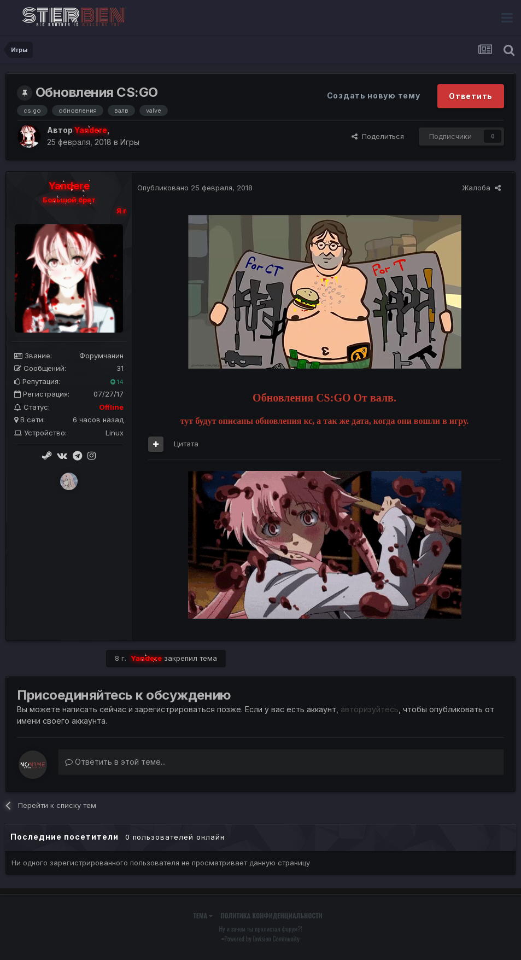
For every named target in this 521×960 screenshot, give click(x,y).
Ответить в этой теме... (115, 761)
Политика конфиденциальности (271, 915)
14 (117, 382)
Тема (203, 915)
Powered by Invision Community (262, 938)
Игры (129, 142)
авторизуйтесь (370, 709)
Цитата (186, 443)
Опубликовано (195, 187)
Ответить (471, 96)
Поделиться (378, 136)
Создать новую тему (373, 95)
